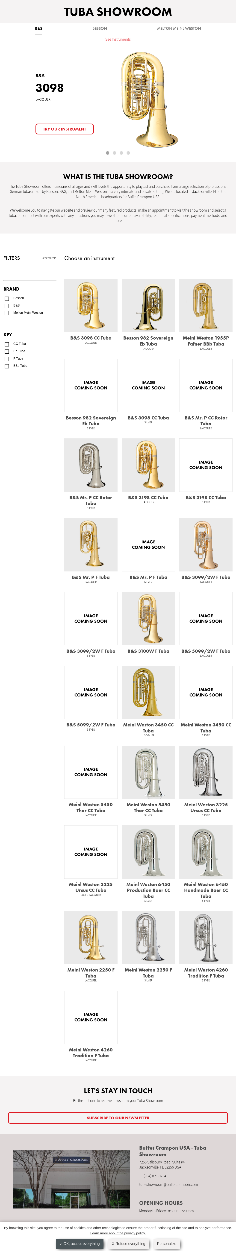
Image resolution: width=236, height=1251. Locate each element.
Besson (99, 28)
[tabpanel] (118, 103)
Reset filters (48, 258)
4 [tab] (128, 153)
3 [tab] (121, 153)
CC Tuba (19, 344)
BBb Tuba (20, 365)
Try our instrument (64, 129)
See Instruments (118, 39)
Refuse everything (128, 1244)
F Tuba (18, 358)
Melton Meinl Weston (179, 28)
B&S (38, 28)
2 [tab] (114, 153)
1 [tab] (108, 153)
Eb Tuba (19, 351)
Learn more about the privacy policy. (118, 1233)
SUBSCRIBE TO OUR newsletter (118, 1117)
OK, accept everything (79, 1244)
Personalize (167, 1244)
